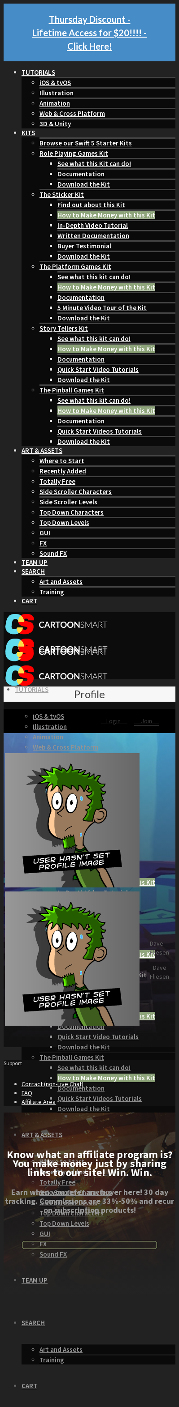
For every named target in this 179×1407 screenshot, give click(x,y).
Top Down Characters (71, 512)
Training (51, 592)
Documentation (81, 174)
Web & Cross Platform (72, 113)
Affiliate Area (39, 1102)
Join (146, 721)
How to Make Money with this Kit (106, 215)
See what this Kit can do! (94, 163)
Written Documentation (93, 235)
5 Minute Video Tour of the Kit (102, 307)
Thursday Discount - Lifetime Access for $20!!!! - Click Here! (89, 32)
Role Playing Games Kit (73, 153)
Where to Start (61, 460)
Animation (54, 103)
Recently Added (62, 471)
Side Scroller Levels (68, 502)
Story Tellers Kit (63, 328)
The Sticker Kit (61, 194)
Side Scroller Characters (75, 491)
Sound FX (53, 553)
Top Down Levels (64, 522)
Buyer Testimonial (84, 246)
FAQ (27, 1093)
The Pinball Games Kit (71, 390)
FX (43, 543)
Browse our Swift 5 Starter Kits (85, 143)
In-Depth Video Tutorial (92, 225)
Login (114, 721)
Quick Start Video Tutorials (98, 369)
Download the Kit (83, 184)
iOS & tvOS (55, 82)
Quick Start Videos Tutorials (99, 431)
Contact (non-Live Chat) (52, 1084)
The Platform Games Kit (75, 266)
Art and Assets (61, 581)
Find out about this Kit (91, 204)
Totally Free (57, 481)
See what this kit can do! (94, 277)
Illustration (56, 93)
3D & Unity (55, 123)
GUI (44, 533)
